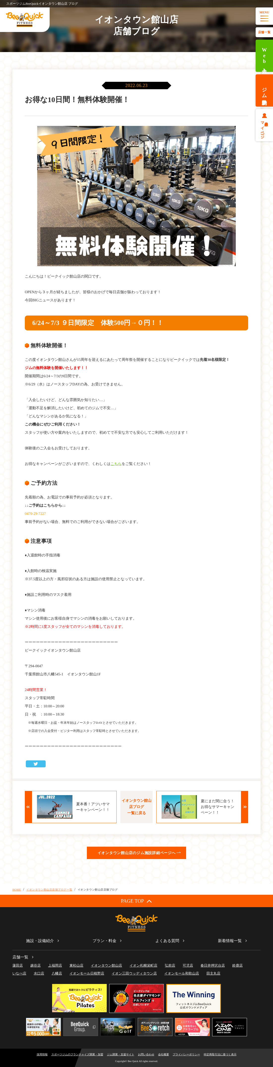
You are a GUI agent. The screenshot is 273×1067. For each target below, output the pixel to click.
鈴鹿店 (237, 965)
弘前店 (170, 965)
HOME (16, 889)
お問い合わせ (146, 1054)
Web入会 (264, 56)
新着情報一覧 (230, 941)
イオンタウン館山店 (106, 965)
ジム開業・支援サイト (120, 1054)
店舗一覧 (264, 32)
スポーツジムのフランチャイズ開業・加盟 (77, 1054)
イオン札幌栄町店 (143, 965)
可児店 (188, 965)
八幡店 (57, 973)
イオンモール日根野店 (86, 973)
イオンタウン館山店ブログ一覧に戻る (136, 807)
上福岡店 (55, 965)
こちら (116, 464)
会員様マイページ (264, 128)
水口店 (39, 973)
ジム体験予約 (264, 90)
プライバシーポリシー (186, 1054)
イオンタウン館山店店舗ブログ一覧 (49, 889)
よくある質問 (167, 941)
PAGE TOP (136, 900)
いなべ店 (19, 973)
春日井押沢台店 (213, 965)
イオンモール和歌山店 (181, 973)
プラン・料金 (104, 941)
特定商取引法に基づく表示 (220, 1054)
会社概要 (163, 1054)
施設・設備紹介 (40, 941)
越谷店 (35, 965)
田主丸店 (213, 973)
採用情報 (42, 1054)
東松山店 (76, 965)
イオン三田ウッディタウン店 (134, 973)
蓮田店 (17, 965)
